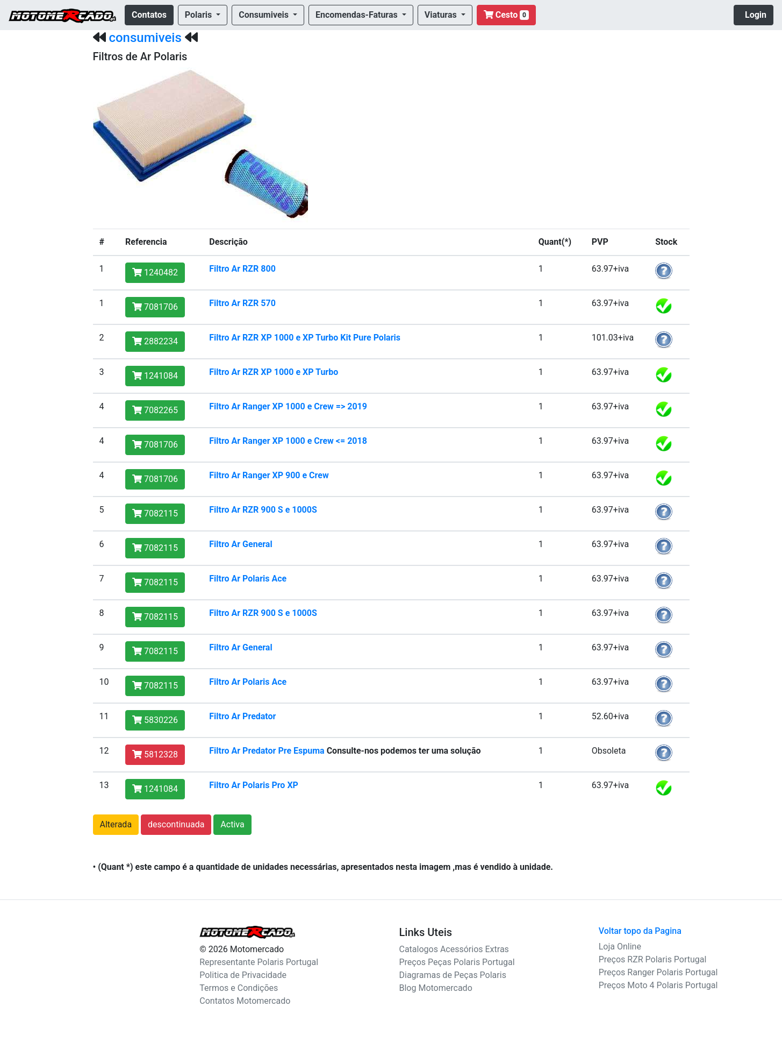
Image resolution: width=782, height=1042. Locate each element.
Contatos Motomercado (244, 1001)
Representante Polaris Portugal (258, 962)
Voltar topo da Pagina (640, 931)
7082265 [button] (155, 410)
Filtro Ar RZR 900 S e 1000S (263, 510)
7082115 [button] (155, 513)
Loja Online (620, 946)
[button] (202, 15)
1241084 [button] (155, 376)
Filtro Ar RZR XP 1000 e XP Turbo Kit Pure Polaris (304, 337)
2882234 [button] (155, 341)
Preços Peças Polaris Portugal (457, 962)
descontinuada (176, 824)
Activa (232, 824)
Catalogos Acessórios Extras (454, 949)
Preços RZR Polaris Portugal (653, 959)
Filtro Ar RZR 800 (242, 269)
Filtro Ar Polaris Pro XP (253, 785)
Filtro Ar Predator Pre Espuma (266, 751)
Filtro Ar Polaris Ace (247, 578)
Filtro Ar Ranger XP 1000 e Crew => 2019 (288, 406)
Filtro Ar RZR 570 (242, 303)
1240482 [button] (155, 272)
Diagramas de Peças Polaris (452, 975)
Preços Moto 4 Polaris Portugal (658, 985)
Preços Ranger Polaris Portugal (658, 972)
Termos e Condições (238, 988)
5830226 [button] (155, 720)
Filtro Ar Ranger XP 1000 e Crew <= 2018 (288, 441)
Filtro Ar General (240, 544)
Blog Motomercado (435, 988)
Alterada (116, 824)
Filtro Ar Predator (242, 716)
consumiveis (145, 37)
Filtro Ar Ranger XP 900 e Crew (268, 475)
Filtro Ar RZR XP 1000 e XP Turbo (273, 372)
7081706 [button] (155, 307)
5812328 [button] (155, 754)
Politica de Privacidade (242, 975)
